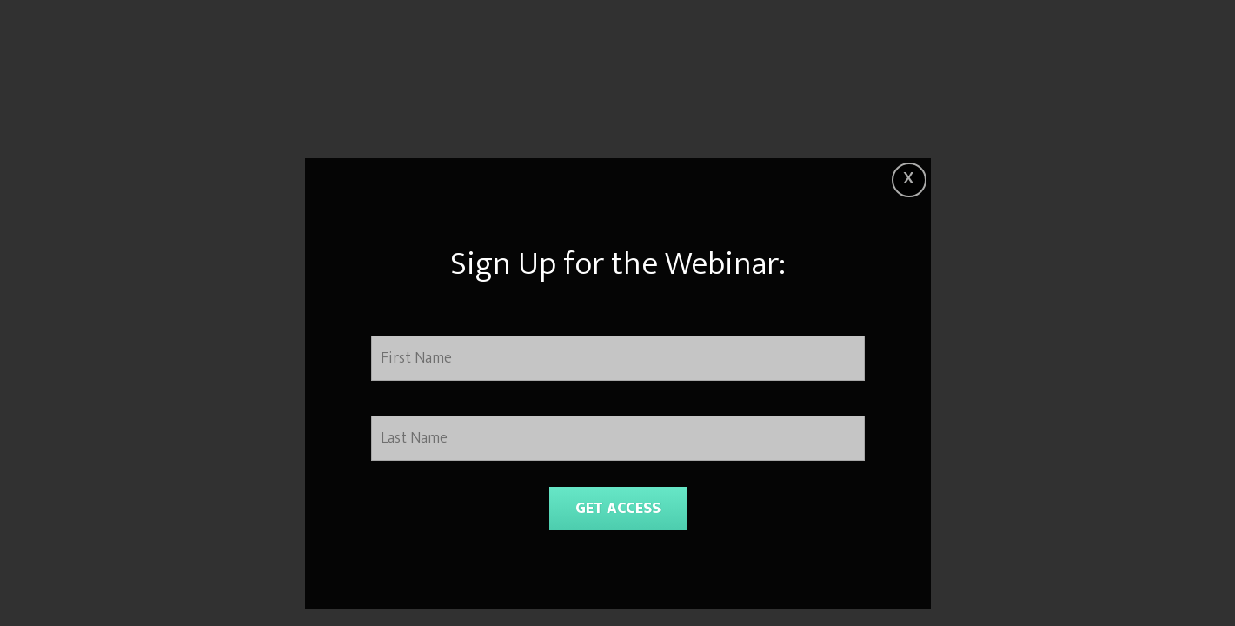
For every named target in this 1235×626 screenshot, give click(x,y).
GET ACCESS (618, 509)
